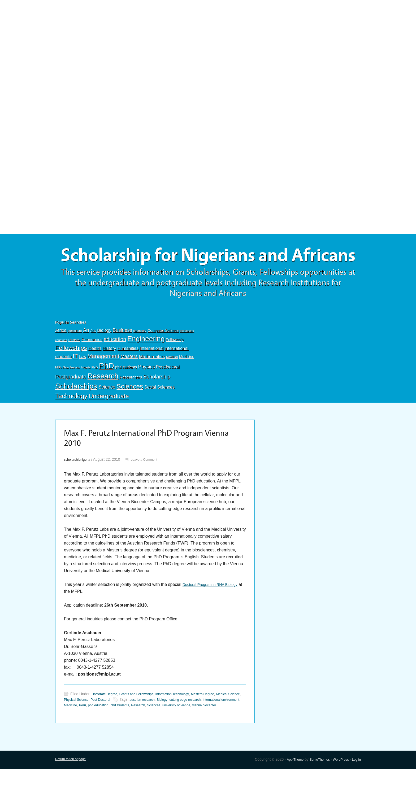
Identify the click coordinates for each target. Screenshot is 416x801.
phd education (146, 732)
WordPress (338, 792)
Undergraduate (109, 419)
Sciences (129, 410)
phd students (126, 391)
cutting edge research (214, 726)
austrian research (165, 726)
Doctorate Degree (106, 721)
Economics (91, 363)
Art (86, 354)
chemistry (139, 354)
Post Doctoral (120, 726)
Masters (129, 380)
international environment (85, 732)
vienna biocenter (90, 737)
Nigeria (85, 391)
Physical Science (93, 726)
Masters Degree (217, 721)
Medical (172, 381)
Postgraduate (70, 400)
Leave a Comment (150, 486)
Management (103, 380)
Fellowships (71, 371)
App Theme (287, 792)
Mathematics (152, 380)
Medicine (186, 380)
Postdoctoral (168, 391)
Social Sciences (159, 410)
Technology (71, 419)
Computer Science (163, 354)
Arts (93, 354)
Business (122, 354)
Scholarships (76, 410)
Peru (129, 732)
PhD (106, 389)
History (109, 372)
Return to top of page (72, 792)
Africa (60, 354)
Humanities (127, 372)
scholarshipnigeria (79, 486)
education (115, 363)
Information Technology (183, 721)
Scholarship (156, 400)
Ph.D (95, 391)
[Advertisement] (208, 39)
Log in (356, 792)
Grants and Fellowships (142, 721)
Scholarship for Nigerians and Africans (208, 267)
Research (103, 400)
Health (94, 372)
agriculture (75, 354)
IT (75, 380)
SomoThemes (314, 792)
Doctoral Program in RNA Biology (214, 611)
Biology (104, 354)
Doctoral (74, 364)
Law (82, 380)
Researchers (131, 401)
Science (106, 410)
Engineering (146, 363)
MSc (58, 391)
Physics (146, 390)
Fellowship (174, 364)
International (151, 372)
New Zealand (71, 391)
